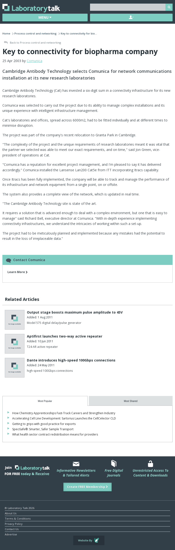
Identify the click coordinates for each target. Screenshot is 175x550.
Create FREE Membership (87, 487)
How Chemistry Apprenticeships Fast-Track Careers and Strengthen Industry (63, 413)
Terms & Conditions (17, 518)
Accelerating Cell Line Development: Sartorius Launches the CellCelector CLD (64, 418)
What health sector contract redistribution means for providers (55, 434)
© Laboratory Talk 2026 (19, 507)
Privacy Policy (14, 523)
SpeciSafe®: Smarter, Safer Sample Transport (42, 429)
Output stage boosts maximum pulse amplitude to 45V (75, 312)
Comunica (34, 60)
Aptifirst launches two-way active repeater (64, 336)
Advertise (11, 534)
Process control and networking (35, 33)
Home (6, 33)
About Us (10, 513)
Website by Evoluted (88, 540)
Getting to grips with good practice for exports (44, 424)
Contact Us (11, 528)
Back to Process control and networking (32, 43)
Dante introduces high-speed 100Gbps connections (71, 360)
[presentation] (45, 401)
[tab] (45, 401)
